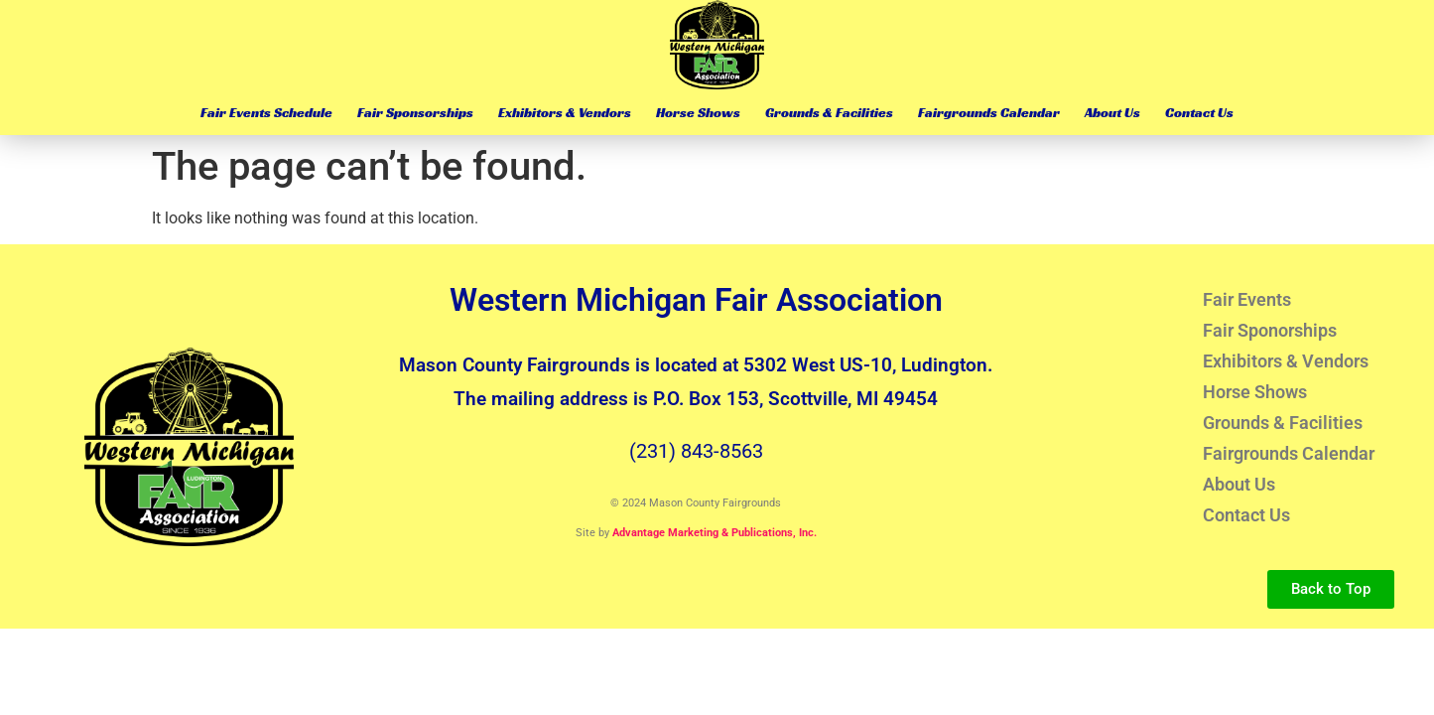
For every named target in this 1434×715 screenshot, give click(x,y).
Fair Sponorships (1270, 330)
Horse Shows (698, 112)
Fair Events (1247, 299)
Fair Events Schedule (266, 112)
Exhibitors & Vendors (564, 112)
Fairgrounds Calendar (989, 112)
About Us (1112, 112)
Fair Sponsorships (415, 112)
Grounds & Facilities (829, 112)
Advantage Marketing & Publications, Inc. (714, 532)
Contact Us (1199, 112)
